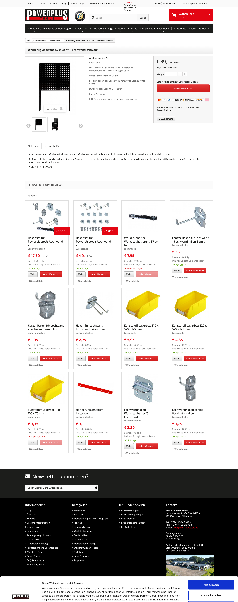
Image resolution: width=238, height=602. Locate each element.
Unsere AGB (33, 539)
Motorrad (79, 514)
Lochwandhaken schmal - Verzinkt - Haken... (189, 411)
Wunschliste (166, 118)
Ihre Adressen (128, 518)
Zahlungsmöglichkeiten (39, 535)
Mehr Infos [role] (33, 145)
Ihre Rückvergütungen (132, 514)
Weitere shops (77, 3)
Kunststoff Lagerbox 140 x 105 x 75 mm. (45, 411)
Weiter (80, 125)
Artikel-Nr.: (95, 57)
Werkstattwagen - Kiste (86, 547)
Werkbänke (79, 510)
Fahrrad (78, 522)
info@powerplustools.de (198, 3)
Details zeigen (170, 595)
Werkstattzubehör (83, 531)
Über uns (53, 3)
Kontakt (41, 3)
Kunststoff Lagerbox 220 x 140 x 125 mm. (189, 327)
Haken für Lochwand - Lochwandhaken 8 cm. (90, 327)
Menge (160, 74)
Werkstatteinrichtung (85, 543)
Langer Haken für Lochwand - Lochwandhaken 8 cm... (190, 239)
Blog (64, 3)
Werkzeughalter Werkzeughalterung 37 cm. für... (141, 241)
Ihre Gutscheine (129, 527)
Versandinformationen (38, 522)
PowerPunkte (164, 110)
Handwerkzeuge (82, 527)
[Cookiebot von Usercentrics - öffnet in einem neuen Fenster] (21, 595)
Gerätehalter (80, 539)
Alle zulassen (211, 560)
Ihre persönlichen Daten (133, 522)
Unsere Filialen (34, 527)
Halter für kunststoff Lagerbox (89, 411)
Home (30, 3)
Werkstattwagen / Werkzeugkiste (91, 518)
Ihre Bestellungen (130, 510)
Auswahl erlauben (211, 570)
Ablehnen (211, 581)
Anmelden (109, 3)
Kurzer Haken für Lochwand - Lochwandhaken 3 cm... (46, 327)
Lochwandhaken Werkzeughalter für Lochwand (137, 413)
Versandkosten (169, 67)
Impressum (32, 531)
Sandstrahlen (81, 535)
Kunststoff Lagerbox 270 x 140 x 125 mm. (141, 327)
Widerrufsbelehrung (37, 543)
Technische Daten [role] (53, 145)
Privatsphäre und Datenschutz (42, 547)
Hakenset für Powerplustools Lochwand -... (45, 241)
